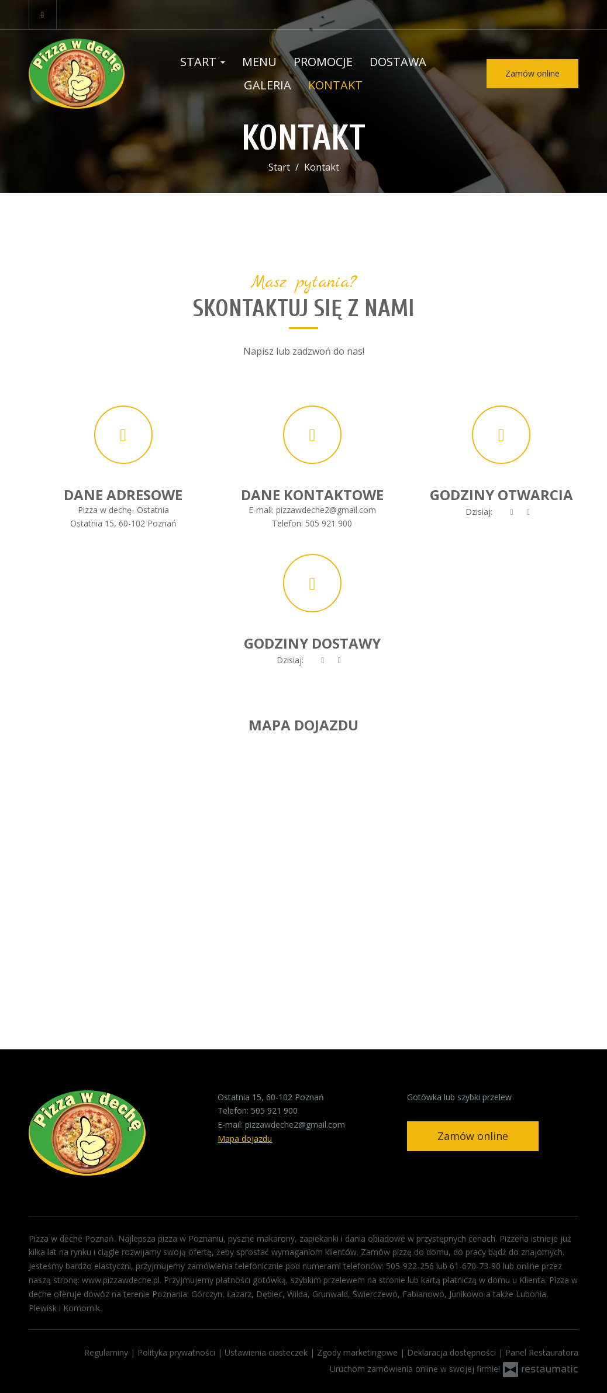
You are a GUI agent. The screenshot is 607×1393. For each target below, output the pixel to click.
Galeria (267, 85)
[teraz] (512, 512)
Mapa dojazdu (245, 1138)
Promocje (323, 62)
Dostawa (398, 62)
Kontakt (335, 85)
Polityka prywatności (177, 1352)
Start (202, 62)
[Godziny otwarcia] (528, 512)
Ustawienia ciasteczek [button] (267, 1352)
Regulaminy (107, 1352)
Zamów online (532, 73)
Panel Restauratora (541, 1352)
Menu (259, 62)
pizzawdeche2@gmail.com (326, 509)
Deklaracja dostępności (452, 1352)
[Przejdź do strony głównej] (84, 74)
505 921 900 (328, 523)
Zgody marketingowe (358, 1352)
